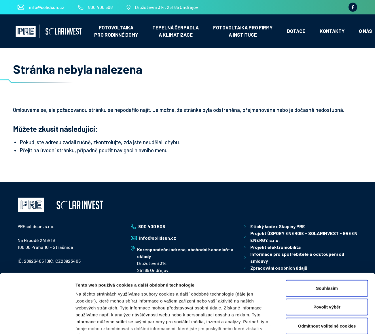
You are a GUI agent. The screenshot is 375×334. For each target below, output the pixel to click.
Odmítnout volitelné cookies (327, 283)
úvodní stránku (57, 150)
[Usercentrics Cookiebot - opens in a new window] (37, 322)
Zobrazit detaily (294, 322)
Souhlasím (327, 245)
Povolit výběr (326, 264)
